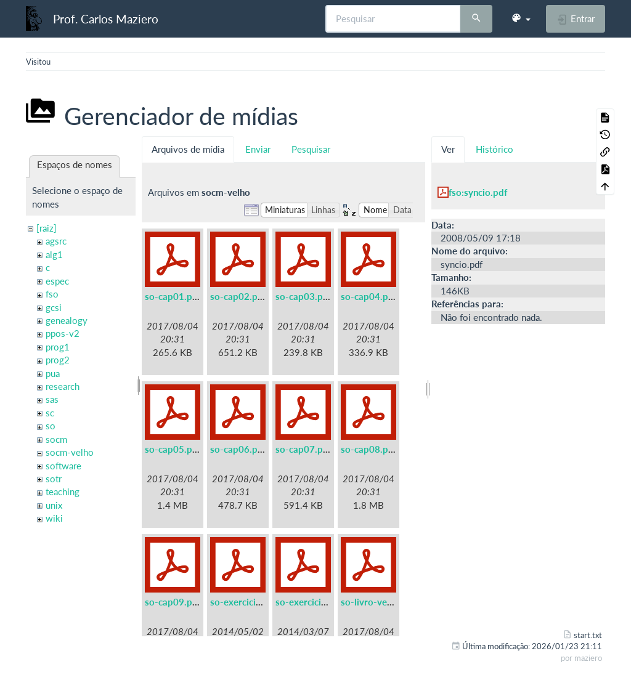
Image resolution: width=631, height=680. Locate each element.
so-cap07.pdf (303, 449)
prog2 (58, 359)
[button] (521, 18)
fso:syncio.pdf (478, 192)
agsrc (56, 240)
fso (52, 293)
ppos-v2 (62, 333)
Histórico (494, 149)
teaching (62, 491)
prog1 (58, 346)
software (63, 465)
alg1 (54, 254)
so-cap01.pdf (173, 296)
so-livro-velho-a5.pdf (386, 601)
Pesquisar (310, 149)
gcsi (54, 307)
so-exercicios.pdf (311, 601)
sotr (54, 478)
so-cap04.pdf (369, 296)
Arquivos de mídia (188, 149)
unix (54, 505)
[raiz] (46, 227)
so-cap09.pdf (173, 601)
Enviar (258, 149)
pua (53, 373)
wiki (54, 518)
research (62, 386)
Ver (448, 149)
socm (56, 439)
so (50, 425)
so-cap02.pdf (238, 296)
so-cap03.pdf (303, 296)
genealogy (67, 320)
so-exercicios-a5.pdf (253, 601)
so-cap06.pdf (238, 449)
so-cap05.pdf (173, 449)
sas (52, 399)
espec (57, 280)
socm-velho (70, 452)
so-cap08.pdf (369, 449)
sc (50, 412)
